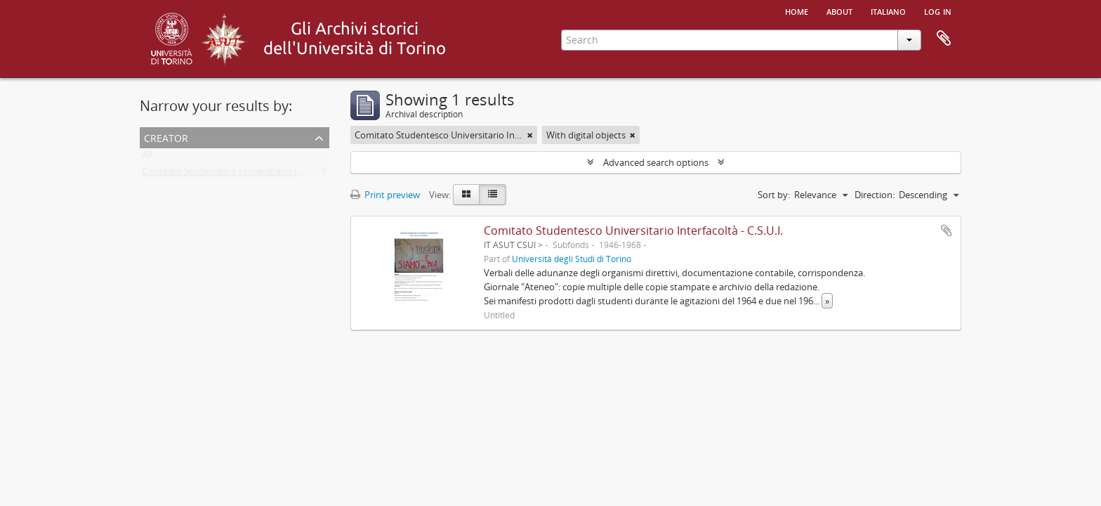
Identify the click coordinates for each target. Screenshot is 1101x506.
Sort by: (774, 194)
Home (796, 10)
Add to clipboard (947, 230)
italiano (888, 10)
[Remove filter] (530, 135)
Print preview (385, 194)
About (839, 10)
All (147, 157)
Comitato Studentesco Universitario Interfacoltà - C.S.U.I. (260, 174)
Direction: (875, 194)
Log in (937, 10)
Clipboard (943, 38)
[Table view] (492, 194)
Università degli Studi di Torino (571, 258)
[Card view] (466, 194)
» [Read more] (827, 300)
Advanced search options (656, 162)
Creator (166, 136)
